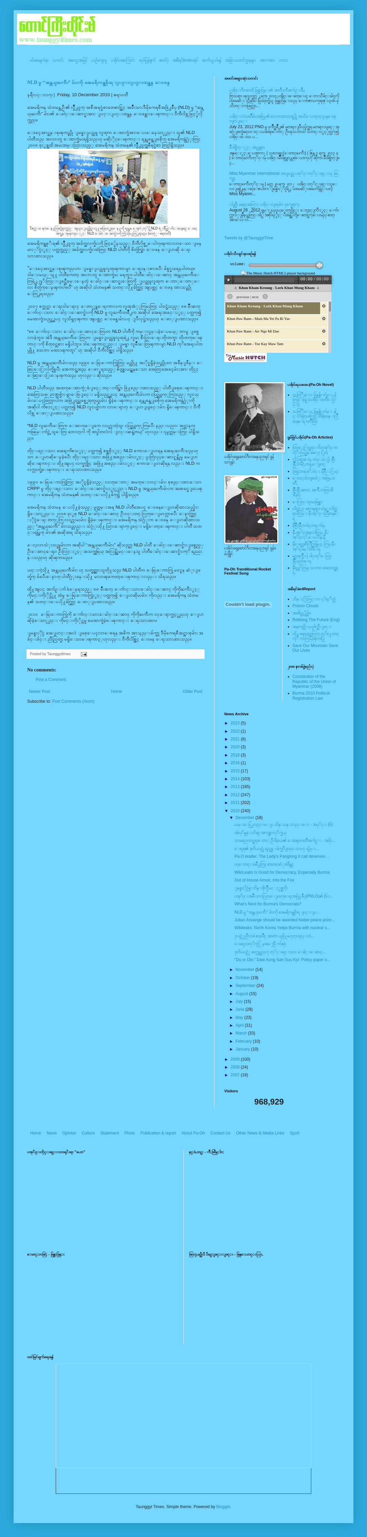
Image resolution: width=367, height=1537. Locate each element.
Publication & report (158, 1133)
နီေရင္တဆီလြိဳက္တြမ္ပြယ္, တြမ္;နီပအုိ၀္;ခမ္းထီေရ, (314, 546)
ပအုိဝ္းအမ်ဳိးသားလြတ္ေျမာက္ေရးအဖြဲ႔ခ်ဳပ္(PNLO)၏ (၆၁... (283, 896)
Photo (129, 1133)
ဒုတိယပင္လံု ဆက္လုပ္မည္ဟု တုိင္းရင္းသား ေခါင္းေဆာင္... (280, 952)
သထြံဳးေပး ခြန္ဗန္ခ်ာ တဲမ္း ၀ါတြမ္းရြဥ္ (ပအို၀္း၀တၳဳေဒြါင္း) (314, 399)
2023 (236, 723)
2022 (236, 731)
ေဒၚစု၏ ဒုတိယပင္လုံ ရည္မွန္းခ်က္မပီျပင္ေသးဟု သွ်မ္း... (276, 848)
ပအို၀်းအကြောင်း (123, 60)
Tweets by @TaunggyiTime (248, 238)
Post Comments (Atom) (73, 701)
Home (116, 691)
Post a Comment (51, 679)
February (244, 1041)
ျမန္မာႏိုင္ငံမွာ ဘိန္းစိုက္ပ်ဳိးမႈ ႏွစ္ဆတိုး (261, 888)
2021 (236, 739)
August (242, 993)
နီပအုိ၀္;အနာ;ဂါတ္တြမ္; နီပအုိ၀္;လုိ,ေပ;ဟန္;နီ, (310, 535)
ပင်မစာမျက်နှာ (39, 60)
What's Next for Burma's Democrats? (267, 904)
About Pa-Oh (193, 1133)
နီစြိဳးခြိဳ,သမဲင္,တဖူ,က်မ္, (309, 525)
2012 (236, 794)
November (245, 969)
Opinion (69, 1133)
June (240, 1009)
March (241, 1033)
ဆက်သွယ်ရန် (211, 60)
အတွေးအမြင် (77, 60)
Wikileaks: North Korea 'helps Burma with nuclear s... (282, 927)
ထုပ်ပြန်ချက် (147, 60)
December (245, 817)
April (240, 1025)
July (239, 1001)
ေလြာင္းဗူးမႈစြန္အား (307, 501)
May (239, 1017)
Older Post (192, 691)
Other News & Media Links (260, 1133)
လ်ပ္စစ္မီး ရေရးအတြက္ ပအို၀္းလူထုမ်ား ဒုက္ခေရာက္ (264, 204)
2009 (236, 1059)
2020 (236, 747)
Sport (295, 1133)
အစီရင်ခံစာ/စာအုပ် (185, 60)
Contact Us (220, 1133)
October (243, 977)
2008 (236, 1067)
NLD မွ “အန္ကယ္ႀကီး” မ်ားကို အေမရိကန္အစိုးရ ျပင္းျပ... (276, 912)
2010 (236, 810)
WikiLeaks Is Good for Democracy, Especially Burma (282, 872)
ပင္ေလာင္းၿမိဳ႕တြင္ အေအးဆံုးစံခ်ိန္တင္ (264, 864)
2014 (236, 778)
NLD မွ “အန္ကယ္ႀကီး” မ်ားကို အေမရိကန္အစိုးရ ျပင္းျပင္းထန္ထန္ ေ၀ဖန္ (98, 82)
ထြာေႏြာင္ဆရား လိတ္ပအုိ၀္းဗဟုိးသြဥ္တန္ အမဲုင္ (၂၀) (315, 450)
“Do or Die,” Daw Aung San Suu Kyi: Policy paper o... (282, 959)
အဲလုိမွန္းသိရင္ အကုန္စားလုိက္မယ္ (260, 832)
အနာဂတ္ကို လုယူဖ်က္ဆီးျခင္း (312, 626)
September (246, 985)
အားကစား (267, 60)
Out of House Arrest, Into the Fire (264, 880)
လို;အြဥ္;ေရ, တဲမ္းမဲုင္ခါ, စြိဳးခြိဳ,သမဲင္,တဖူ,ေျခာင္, (314, 461)
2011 (236, 802)
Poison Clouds (306, 605)
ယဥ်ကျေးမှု (99, 60)
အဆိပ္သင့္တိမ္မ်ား (302, 613)
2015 (236, 771)
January (243, 1049)
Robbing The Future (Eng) (316, 619)
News (52, 1133)
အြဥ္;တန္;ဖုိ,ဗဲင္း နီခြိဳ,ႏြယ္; (316, 471)
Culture (88, 1133)
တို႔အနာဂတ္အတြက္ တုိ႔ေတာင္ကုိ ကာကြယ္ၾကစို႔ (316, 636)
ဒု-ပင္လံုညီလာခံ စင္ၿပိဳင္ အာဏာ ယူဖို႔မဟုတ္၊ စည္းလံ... (274, 936)
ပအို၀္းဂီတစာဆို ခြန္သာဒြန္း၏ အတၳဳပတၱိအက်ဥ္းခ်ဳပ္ (267, 90)
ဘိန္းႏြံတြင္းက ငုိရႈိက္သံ (314, 599)
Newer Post (39, 691)
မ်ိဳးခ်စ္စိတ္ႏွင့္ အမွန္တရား (247, 147)
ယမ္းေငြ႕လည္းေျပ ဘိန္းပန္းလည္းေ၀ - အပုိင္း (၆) (283, 824)
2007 (236, 1075)
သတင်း (58, 60)
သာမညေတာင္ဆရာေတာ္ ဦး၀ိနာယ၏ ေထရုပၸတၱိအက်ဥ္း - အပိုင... (285, 840)
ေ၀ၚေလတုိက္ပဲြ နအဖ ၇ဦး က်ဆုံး (260, 943)
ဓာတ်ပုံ (164, 60)
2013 (236, 786)
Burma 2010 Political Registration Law (311, 695)
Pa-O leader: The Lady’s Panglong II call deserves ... (282, 856)
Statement (109, 1133)
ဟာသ (283, 60)
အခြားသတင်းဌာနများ (240, 60)
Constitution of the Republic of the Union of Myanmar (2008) (314, 681)
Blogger (223, 1506)
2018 (236, 755)
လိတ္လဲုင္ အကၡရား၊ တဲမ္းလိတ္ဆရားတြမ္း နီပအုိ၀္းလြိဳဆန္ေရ (315, 513)
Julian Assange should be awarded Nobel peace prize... (284, 920)
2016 (236, 763)
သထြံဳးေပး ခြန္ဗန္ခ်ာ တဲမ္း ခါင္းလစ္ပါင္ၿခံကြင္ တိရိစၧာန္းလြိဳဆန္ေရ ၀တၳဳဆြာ (315, 416)
